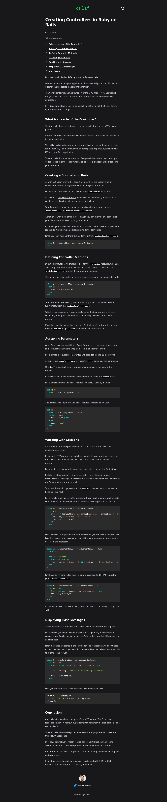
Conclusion (54, 71)
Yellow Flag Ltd (81, 795)
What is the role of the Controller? (65, 44)
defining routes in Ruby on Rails (83, 77)
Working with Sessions (60, 62)
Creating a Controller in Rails (63, 48)
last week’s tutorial (67, 197)
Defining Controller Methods (63, 53)
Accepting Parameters (60, 57)
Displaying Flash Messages (62, 66)
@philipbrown (84, 785)
